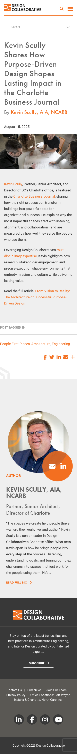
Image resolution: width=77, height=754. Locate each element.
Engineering (61, 343)
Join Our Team (56, 690)
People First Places (15, 343)
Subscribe (39, 663)
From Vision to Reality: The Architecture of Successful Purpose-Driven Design (37, 297)
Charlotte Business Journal (34, 196)
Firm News (34, 690)
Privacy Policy (15, 695)
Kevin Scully (13, 184)
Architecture (40, 343)
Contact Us (14, 690)
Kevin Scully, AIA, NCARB (39, 112)
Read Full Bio (18, 582)
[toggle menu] (70, 9)
